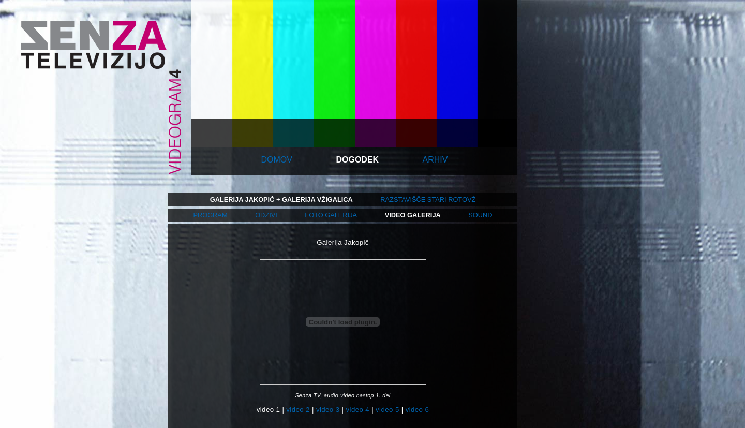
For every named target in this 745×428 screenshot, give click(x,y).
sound (480, 215)
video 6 (417, 410)
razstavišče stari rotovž (427, 199)
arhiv (435, 159)
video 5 (387, 410)
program (210, 215)
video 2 (298, 410)
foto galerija (331, 215)
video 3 (328, 410)
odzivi (266, 215)
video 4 (358, 410)
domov (276, 159)
